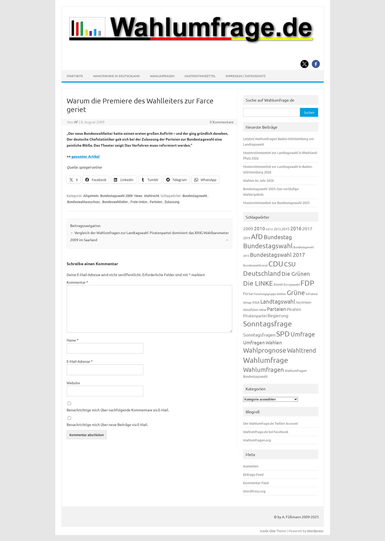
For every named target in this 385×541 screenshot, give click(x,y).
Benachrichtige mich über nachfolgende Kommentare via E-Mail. (118, 410)
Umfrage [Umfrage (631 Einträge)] (303, 334)
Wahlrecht (151, 195)
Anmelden (250, 466)
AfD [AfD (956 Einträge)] (257, 236)
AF (76, 122)
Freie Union (139, 201)
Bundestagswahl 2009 (116, 195)
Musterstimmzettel (200, 76)
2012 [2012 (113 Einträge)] (269, 229)
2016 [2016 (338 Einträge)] (295, 228)
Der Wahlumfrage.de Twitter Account (270, 423)
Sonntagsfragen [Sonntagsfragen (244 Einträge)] (259, 334)
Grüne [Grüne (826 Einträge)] (296, 293)
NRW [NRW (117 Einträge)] (262, 310)
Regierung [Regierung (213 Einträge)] (278, 315)
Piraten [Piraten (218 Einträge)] (294, 309)
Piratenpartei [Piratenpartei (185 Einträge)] (255, 315)
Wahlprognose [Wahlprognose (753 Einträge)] (264, 350)
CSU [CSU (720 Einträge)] (290, 264)
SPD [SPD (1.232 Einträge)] (283, 333)
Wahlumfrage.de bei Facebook (265, 432)
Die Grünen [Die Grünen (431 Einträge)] (295, 273)
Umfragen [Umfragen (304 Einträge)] (254, 342)
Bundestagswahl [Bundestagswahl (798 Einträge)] (268, 246)
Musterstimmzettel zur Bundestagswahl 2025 (276, 202)
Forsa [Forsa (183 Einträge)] (248, 293)
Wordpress (315, 531)
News (138, 195)
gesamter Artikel (85, 156)
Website (73, 382)
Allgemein (90, 195)
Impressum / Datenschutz (246, 76)
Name (73, 340)
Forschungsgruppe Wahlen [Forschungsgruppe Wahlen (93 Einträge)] (269, 294)
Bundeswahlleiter (115, 201)
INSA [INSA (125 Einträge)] (256, 302)
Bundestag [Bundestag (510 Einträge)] (278, 236)
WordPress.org (254, 491)
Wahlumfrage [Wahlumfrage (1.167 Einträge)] (265, 360)
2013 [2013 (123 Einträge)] (277, 229)
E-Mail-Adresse (80, 361)
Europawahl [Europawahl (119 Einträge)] (292, 284)
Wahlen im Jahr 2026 (258, 180)
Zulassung (172, 201)
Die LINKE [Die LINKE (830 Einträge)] (258, 283)
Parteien (156, 201)
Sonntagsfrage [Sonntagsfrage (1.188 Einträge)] (267, 323)
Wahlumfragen (162, 76)
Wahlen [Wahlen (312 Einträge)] (274, 342)
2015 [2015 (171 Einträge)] (285, 228)
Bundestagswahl (195, 195)
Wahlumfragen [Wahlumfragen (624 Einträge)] (263, 369)
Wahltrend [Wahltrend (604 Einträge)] (301, 350)
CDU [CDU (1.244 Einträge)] (275, 263)
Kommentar (77, 282)
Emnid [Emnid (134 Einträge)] (278, 284)
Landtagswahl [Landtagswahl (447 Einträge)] (277, 301)
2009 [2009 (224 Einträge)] (248, 228)
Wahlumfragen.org (257, 440)
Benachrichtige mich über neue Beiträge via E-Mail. (107, 424)
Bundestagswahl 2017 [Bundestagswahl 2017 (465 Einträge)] (277, 254)
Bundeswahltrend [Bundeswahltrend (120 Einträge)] (255, 265)
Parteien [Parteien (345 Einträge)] (276, 309)
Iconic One (267, 531)
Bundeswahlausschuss (83, 201)
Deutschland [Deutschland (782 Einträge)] (262, 273)
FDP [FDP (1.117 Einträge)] (307, 283)
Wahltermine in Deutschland (116, 76)
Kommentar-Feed (256, 483)
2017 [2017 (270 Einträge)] (307, 228)
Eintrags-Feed (253, 474)
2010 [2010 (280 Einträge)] (259, 228)
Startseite (75, 76)
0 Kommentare (222, 122)
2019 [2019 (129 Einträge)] (246, 238)
